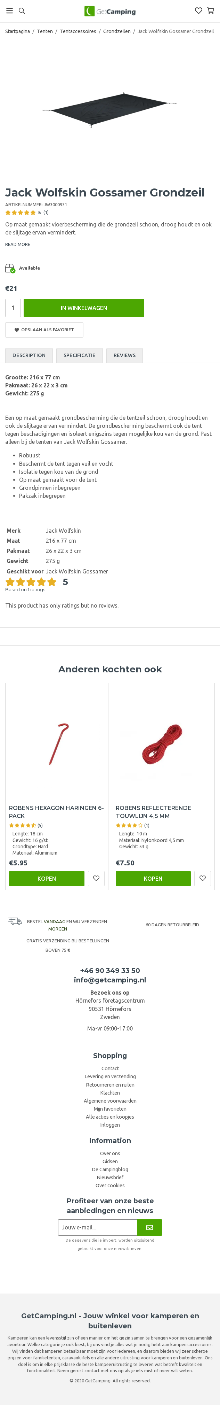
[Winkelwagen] (210, 10)
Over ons (110, 1153)
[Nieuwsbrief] (149, 1227)
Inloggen (110, 1125)
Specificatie (80, 355)
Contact (110, 1068)
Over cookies (110, 1185)
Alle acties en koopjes (110, 1117)
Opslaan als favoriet (44, 329)
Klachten (110, 1093)
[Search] (22, 11)
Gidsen (110, 1161)
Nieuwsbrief (110, 1177)
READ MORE (17, 244)
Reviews (125, 355)
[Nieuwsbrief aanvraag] (98, 1227)
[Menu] (9, 10)
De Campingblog (110, 1169)
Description (29, 355)
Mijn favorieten (110, 1109)
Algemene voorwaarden (110, 1101)
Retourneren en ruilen (110, 1085)
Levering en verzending (110, 1076)
